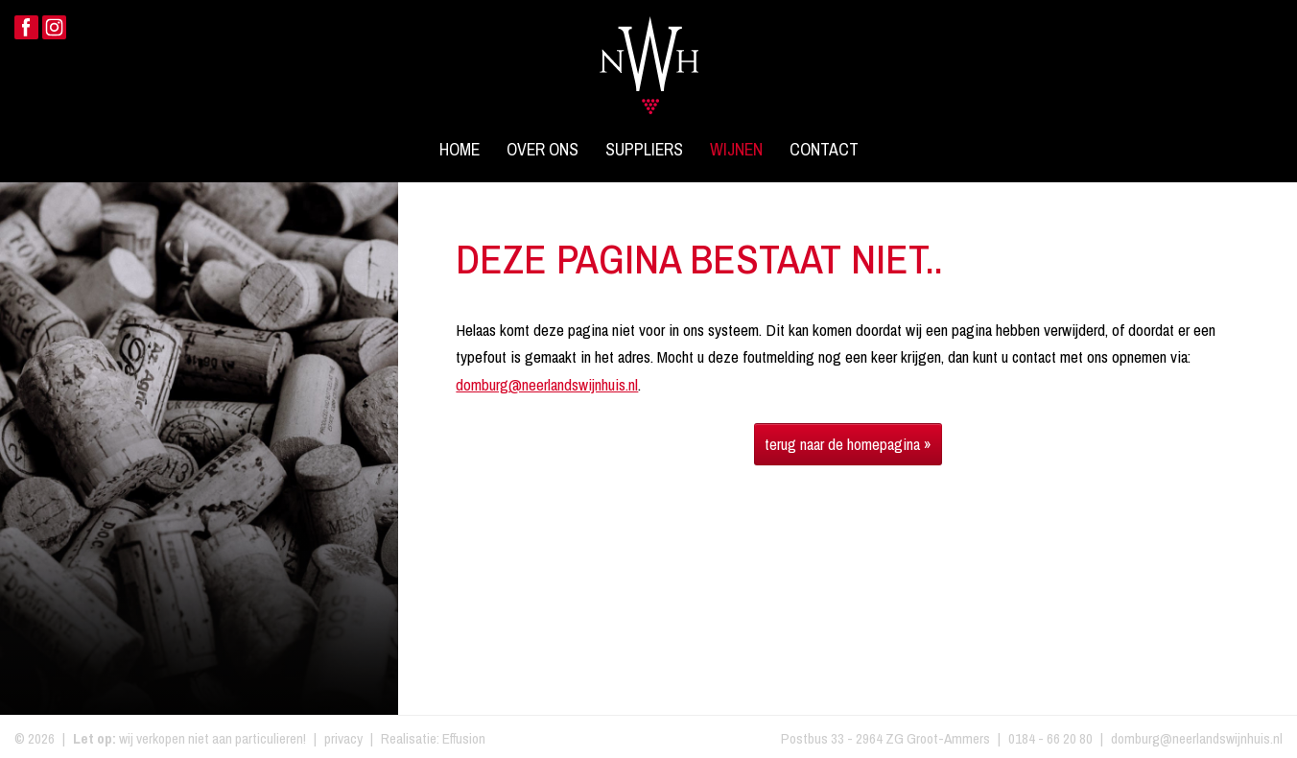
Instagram (54, 27)
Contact (824, 149)
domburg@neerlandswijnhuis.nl (547, 384)
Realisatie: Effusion (433, 738)
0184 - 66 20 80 (1050, 738)
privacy (343, 738)
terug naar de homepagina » (848, 444)
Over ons (542, 149)
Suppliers (644, 149)
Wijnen (736, 149)
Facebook (26, 27)
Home (459, 149)
